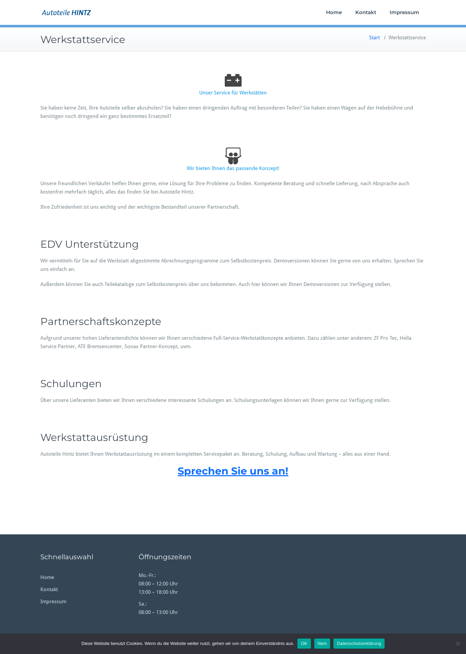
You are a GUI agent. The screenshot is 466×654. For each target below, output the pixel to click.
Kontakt (365, 12)
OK (304, 643)
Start (374, 38)
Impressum (404, 12)
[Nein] (457, 643)
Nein (322, 643)
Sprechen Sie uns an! (233, 471)
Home (334, 12)
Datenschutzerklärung (359, 643)
